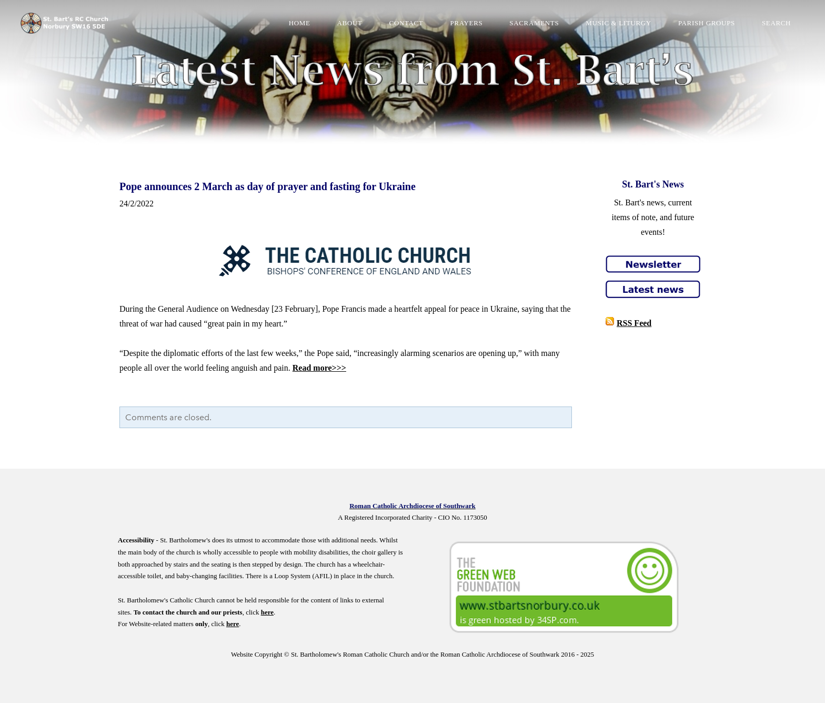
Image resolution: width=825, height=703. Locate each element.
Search (775, 23)
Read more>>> (319, 367)
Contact (405, 23)
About (348, 23)
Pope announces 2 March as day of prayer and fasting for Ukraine (267, 186)
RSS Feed (634, 323)
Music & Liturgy (618, 23)
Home (299, 23)
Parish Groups (706, 23)
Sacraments (533, 23)
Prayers (465, 23)
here (267, 612)
